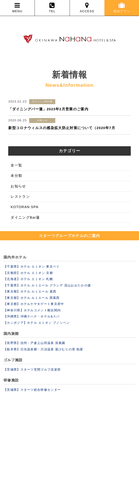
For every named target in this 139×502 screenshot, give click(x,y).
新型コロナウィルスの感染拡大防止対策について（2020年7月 (61, 128)
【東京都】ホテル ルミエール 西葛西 (32, 298)
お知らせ (18, 186)
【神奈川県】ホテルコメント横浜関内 (32, 310)
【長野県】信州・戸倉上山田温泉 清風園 (34, 343)
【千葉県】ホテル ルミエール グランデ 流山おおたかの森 (47, 285)
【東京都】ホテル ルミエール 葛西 (30, 291)
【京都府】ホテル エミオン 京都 (28, 273)
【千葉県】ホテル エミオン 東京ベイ (32, 266)
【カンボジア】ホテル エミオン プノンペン (37, 322)
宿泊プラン (121, 7)
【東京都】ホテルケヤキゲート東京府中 (34, 304)
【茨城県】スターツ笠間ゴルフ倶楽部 (32, 369)
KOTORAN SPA (24, 207)
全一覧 (16, 165)
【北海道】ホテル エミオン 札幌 (28, 279)
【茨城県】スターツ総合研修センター (32, 389)
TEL (52, 7)
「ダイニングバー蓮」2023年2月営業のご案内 (48, 109)
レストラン (20, 196)
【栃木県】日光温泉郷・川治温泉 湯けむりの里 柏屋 (43, 349)
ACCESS (87, 7)
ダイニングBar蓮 (25, 217)
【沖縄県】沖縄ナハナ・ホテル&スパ (32, 316)
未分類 (16, 176)
